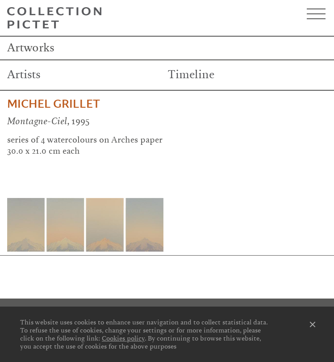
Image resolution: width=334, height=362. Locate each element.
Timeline (191, 74)
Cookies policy (123, 338)
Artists (24, 74)
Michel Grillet (53, 104)
